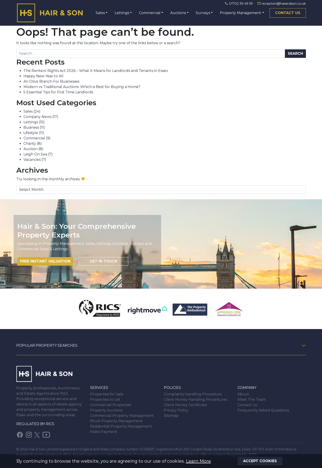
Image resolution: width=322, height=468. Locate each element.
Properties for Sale (106, 394)
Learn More (198, 461)
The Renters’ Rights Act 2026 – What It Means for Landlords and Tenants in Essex (95, 71)
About (243, 394)
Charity (29, 143)
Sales (100, 13)
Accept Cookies (260, 461)
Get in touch (103, 261)
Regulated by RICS (35, 424)
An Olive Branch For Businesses (51, 81)
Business (31, 127)
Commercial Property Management (122, 415)
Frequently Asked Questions (263, 410)
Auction (30, 149)
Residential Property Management (121, 426)
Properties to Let (105, 399)
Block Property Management (116, 421)
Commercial (149, 13)
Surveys (203, 13)
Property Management (240, 13)
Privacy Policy (176, 410)
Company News (37, 117)
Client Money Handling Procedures (195, 399)
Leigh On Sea (35, 154)
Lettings (122, 13)
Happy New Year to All (43, 76)
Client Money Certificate (185, 405)
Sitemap (171, 415)
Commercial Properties (110, 405)
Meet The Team (252, 399)
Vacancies (32, 159)
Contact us (287, 13)
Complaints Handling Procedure (193, 394)
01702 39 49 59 (239, 4)
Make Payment (103, 432)
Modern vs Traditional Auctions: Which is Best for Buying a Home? (81, 87)
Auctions (178, 13)
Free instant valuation (45, 261)
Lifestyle (30, 133)
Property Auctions (106, 410)
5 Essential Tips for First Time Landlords (58, 92)
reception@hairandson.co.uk (281, 4)
